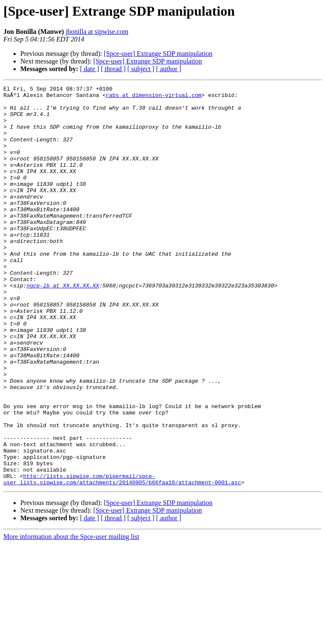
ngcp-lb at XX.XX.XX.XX (63, 326)
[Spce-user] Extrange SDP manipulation (158, 53)
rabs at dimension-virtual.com (153, 97)
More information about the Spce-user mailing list (71, 616)
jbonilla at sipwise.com (97, 31)
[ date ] (89, 68)
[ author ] (169, 68)
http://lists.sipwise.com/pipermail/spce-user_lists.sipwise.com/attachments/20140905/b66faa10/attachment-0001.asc (122, 558)
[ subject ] (140, 68)
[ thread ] (113, 68)
